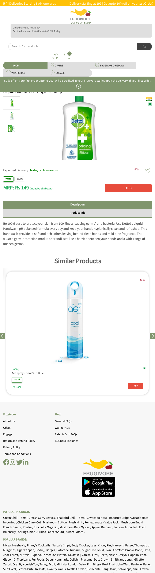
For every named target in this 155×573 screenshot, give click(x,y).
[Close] (150, 256)
